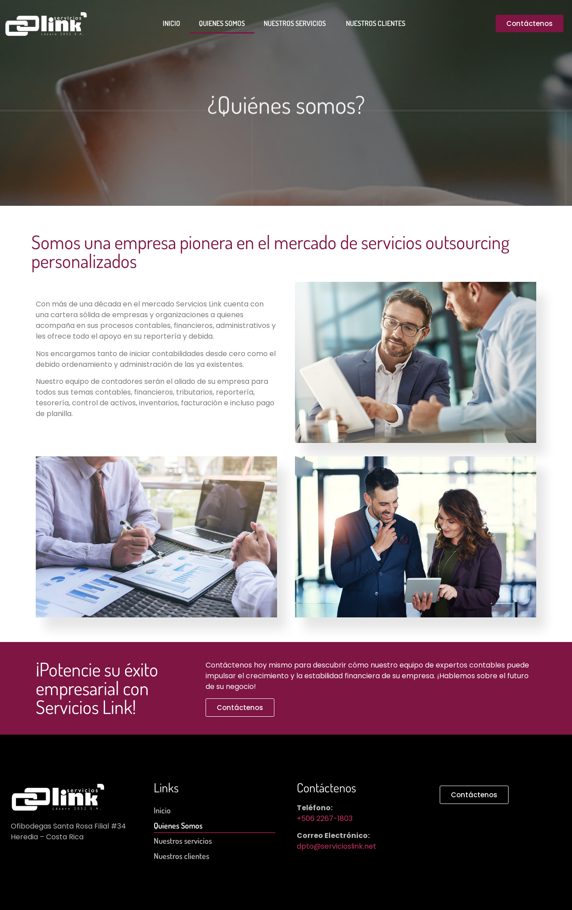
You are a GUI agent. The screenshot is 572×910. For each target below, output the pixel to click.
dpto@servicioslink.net (336, 846)
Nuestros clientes (375, 23)
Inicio (171, 23)
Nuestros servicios (295, 23)
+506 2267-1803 (325, 818)
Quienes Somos (222, 23)
